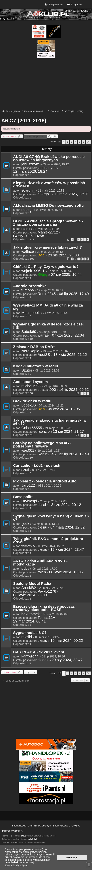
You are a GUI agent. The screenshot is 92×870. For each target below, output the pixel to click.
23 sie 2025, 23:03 (63, 255)
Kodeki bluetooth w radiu (35, 366)
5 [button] (79, 141)
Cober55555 (31, 427)
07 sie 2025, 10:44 (66, 274)
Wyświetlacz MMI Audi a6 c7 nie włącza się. (48, 307)
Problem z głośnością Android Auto (44, 481)
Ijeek (25, 523)
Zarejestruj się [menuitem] (53, 4)
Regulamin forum (11, 128)
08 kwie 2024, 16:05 (66, 572)
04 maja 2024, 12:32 (67, 527)
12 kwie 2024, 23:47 (67, 549)
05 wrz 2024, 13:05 (64, 409)
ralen (25, 228)
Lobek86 (28, 405)
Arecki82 (28, 587)
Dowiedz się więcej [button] (16, 865)
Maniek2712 (48, 232)
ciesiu (42, 527)
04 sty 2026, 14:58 (28, 235)
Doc (41, 255)
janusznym (30, 164)
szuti (25, 469)
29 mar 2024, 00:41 (29, 621)
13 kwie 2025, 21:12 (70, 354)
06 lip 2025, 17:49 (74, 293)
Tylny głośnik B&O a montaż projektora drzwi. (48, 540)
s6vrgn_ (28, 190)
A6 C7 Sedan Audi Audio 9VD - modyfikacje (40, 562)
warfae (43, 335)
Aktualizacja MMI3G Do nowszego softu (48, 205)
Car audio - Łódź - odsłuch (36, 466)
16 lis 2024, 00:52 (74, 389)
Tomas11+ (46, 617)
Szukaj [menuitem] (10, 18)
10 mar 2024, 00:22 (66, 640)
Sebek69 (28, 331)
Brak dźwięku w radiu (32, 401)
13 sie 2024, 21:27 (68, 431)
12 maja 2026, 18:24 (30, 171)
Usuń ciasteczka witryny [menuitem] (39, 825)
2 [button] (67, 141)
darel (42, 504)
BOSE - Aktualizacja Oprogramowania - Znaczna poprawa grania (48, 222)
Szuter (26, 370)
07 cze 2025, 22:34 (68, 335)
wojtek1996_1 (33, 270)
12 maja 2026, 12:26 (71, 194)
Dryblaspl (29, 501)
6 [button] (83, 141)
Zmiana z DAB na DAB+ (34, 347)
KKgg (43, 274)
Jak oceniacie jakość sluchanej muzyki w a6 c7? (49, 422)
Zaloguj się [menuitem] (74, 4)
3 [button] (71, 141)
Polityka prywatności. (12, 831)
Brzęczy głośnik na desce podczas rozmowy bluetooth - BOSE (44, 608)
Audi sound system (30, 382)
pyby (25, 568)
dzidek (43, 659)
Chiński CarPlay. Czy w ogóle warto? (46, 267)
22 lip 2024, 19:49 (74, 454)
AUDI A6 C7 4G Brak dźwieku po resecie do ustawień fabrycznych (49, 158)
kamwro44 (30, 656)
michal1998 (31, 386)
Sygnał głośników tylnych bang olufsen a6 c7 (51, 517)
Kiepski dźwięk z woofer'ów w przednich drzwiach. (49, 184)
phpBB (23, 836)
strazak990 (47, 389)
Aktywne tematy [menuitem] (85, 10)
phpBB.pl (33, 839)
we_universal (12, 842)
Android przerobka (30, 286)
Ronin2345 (47, 293)
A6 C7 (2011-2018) (23, 120)
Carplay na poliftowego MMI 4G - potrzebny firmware (42, 444)
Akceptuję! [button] (72, 857)
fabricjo (44, 431)
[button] (88, 142)
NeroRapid (30, 351)
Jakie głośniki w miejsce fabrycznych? (47, 247)
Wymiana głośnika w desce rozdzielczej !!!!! (48, 326)
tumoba (27, 290)
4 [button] (75, 141)
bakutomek (30, 614)
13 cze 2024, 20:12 (65, 504)
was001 (27, 450)
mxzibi (26, 637)
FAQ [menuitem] (2, 18)
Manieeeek (30, 312)
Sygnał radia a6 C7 (30, 633)
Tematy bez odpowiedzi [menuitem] (70, 10)
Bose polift (22, 497)
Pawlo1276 (47, 591)
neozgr (27, 209)
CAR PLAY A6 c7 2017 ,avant (38, 652)
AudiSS (44, 354)
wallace (27, 251)
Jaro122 (28, 485)
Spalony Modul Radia (32, 584)
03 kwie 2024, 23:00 (30, 595)
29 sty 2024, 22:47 (67, 659)
